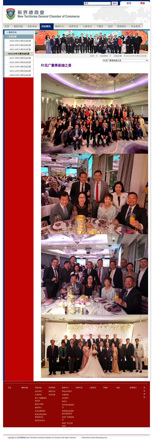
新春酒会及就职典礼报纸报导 (68, 412)
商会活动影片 (67, 391)
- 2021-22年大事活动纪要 (19, 49)
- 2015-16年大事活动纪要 (19, 62)
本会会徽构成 (40, 411)
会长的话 (38, 391)
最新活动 (52, 391)
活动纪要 (118, 56)
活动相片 (65, 398)
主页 (7, 26)
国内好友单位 (40, 420)
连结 (110, 26)
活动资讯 (46, 26)
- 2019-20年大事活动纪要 (18, 54)
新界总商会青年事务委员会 (41, 415)
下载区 (99, 26)
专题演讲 (65, 395)
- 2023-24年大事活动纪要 (19, 45)
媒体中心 (59, 26)
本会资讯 (135, 26)
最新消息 (18, 26)
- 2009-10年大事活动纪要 (19, 75)
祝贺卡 (64, 401)
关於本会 (32, 26)
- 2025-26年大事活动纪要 (19, 41)
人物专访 (87, 26)
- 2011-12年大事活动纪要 (19, 71)
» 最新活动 (12, 32)
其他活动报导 (67, 429)
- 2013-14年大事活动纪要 (19, 66)
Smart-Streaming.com (99, 437)
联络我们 (121, 26)
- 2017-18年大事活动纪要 (19, 58)
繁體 (129, 3)
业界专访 (73, 26)
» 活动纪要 (12, 36)
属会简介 (38, 407)
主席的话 (38, 395)
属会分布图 (39, 404)
